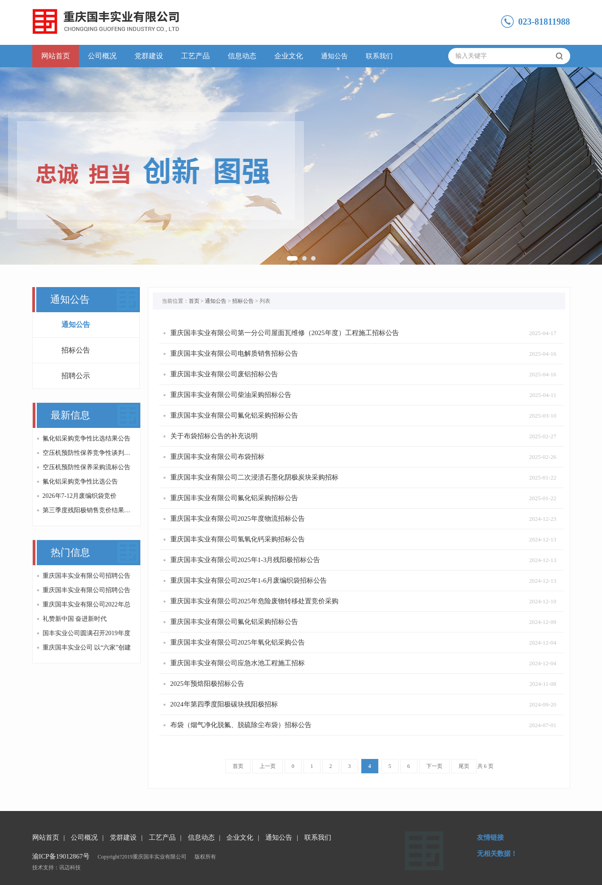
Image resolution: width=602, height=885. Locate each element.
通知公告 (334, 56)
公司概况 (102, 56)
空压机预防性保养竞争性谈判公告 (88, 452)
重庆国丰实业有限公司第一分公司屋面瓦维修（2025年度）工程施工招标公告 (284, 332)
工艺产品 (195, 56)
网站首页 (55, 56)
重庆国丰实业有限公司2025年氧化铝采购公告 (237, 642)
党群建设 (148, 56)
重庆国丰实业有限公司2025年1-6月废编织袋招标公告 (248, 580)
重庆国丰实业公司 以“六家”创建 (87, 647)
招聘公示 (75, 375)
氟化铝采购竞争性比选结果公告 (86, 438)
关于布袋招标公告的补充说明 (214, 436)
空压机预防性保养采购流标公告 (86, 467)
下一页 (434, 766)
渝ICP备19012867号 (61, 856)
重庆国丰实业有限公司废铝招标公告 (224, 374)
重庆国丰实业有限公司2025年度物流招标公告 (237, 518)
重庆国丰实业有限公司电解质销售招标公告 (234, 353)
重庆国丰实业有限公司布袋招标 (217, 456)
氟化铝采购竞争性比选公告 (80, 481)
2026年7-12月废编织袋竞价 (80, 496)
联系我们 (379, 56)
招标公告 (75, 350)
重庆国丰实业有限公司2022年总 (86, 604)
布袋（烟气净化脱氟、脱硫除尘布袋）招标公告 (241, 724)
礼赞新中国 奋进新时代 (75, 618)
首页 (194, 301)
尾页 (464, 766)
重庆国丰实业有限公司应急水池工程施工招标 (237, 663)
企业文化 (288, 56)
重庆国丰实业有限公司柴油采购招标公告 (230, 394)
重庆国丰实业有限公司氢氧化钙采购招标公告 (237, 539)
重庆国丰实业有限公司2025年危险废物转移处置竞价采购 (254, 601)
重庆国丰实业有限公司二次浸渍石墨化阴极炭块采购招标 (254, 477)
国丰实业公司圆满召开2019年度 (86, 633)
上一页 (268, 766)
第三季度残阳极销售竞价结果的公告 (88, 510)
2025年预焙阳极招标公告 (207, 683)
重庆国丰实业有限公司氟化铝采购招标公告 (234, 415)
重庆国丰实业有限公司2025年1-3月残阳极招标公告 (245, 559)
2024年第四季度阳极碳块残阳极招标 (224, 704)
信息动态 (242, 56)
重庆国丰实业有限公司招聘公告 (86, 575)
